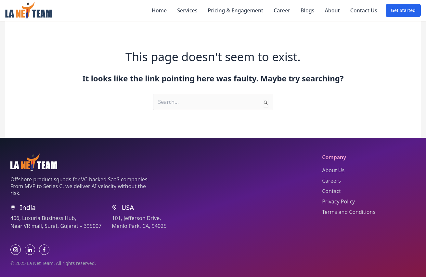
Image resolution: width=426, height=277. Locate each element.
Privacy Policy (338, 201)
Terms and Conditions (348, 211)
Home (159, 10)
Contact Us (363, 10)
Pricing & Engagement (235, 10)
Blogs (307, 10)
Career (282, 10)
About (332, 10)
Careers (331, 180)
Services (187, 10)
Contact (331, 191)
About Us (333, 170)
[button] (403, 10)
